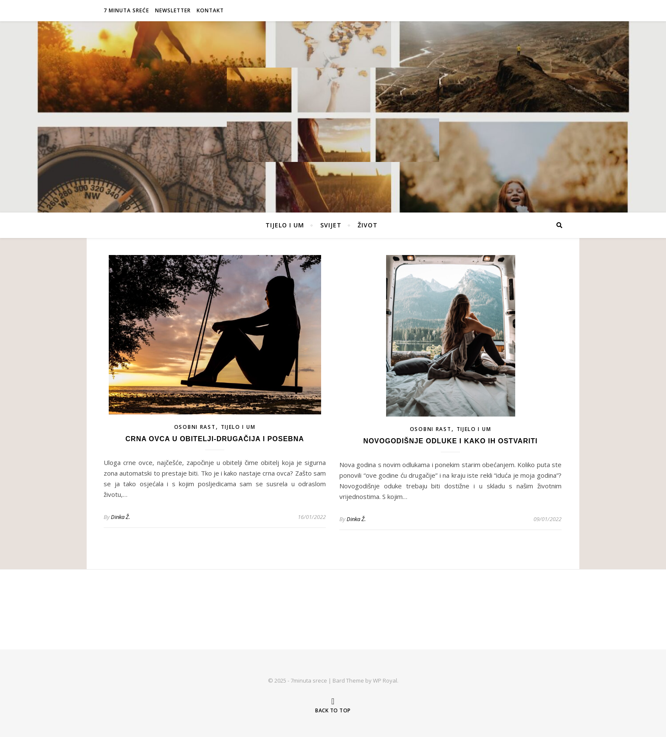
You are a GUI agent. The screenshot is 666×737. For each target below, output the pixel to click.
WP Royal (385, 680)
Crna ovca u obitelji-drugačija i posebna (214, 438)
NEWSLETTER (173, 10)
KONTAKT (210, 10)
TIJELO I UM (284, 225)
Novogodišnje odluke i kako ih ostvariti (450, 441)
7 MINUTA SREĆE (126, 10)
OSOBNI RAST (195, 427)
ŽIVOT (368, 225)
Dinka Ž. (120, 517)
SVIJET (330, 225)
